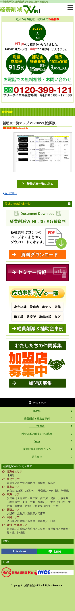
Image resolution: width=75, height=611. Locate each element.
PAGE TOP (37, 402)
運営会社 (37, 456)
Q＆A (37, 441)
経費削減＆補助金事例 (37, 418)
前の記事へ (10, 193)
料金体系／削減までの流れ (37, 433)
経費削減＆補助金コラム (37, 449)
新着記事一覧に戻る (40, 183)
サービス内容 (37, 426)
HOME (37, 410)
